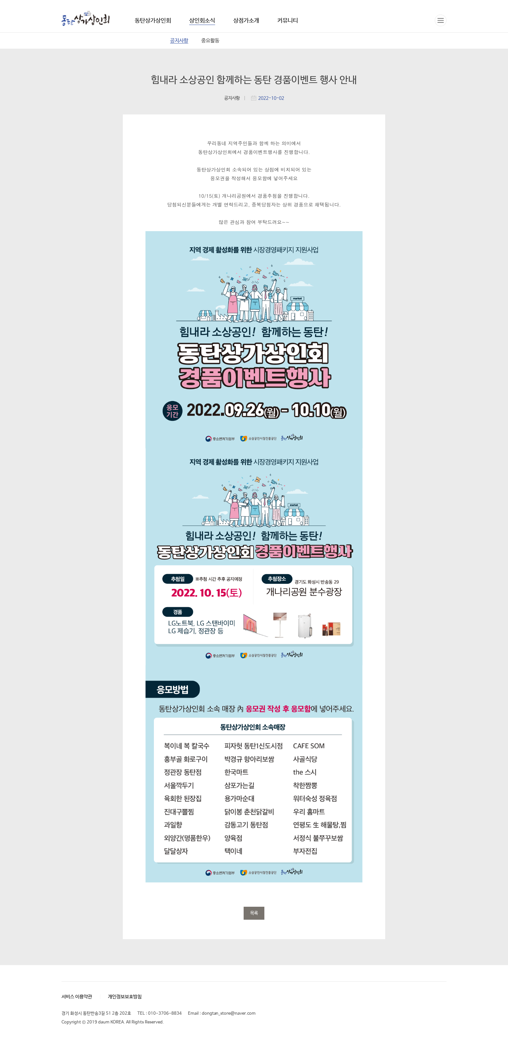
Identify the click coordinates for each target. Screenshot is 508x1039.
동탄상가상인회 (86, 19)
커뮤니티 (287, 21)
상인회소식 (202, 21)
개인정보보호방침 (125, 996)
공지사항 (179, 41)
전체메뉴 (440, 20)
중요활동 (210, 41)
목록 (254, 913)
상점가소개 (246, 21)
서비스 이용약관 (77, 996)
